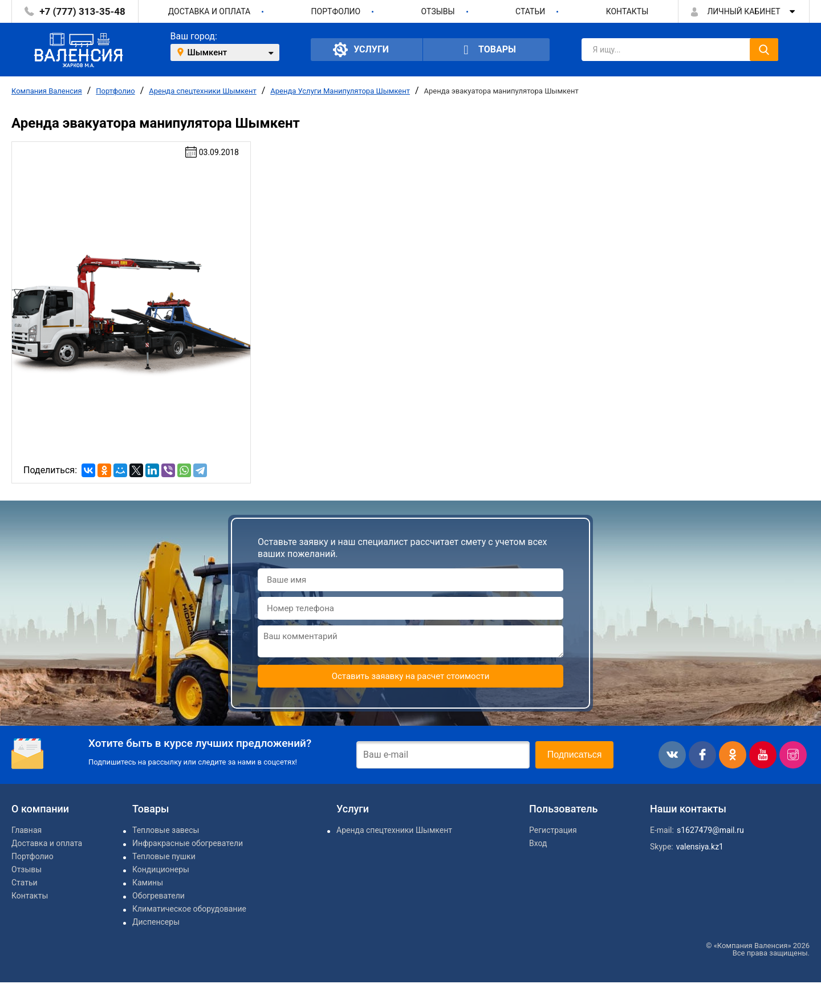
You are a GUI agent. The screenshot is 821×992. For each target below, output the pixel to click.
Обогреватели (158, 895)
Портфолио (336, 11)
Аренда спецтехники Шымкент (203, 91)
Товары (486, 49)
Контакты (627, 11)
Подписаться (574, 754)
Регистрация (553, 830)
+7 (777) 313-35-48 (82, 11)
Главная (26, 830)
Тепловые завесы (165, 830)
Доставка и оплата (209, 11)
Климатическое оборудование (189, 908)
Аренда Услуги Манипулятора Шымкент (340, 91)
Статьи (530, 11)
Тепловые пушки (164, 856)
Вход (538, 843)
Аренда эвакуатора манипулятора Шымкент (501, 91)
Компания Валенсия (46, 91)
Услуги (361, 49)
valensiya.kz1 (700, 846)
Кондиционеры (160, 869)
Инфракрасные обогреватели (187, 843)
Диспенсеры (156, 921)
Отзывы (438, 11)
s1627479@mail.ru (710, 830)
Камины (147, 882)
